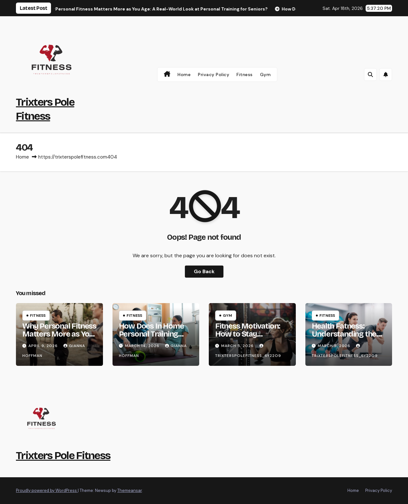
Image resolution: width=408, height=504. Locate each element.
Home (184, 74)
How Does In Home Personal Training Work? (151, 334)
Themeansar (129, 490)
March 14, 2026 (143, 345)
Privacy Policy (213, 74)
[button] (370, 74)
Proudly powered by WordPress (47, 490)
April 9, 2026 (43, 345)
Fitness (245, 74)
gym (265, 74)
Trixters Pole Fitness (63, 455)
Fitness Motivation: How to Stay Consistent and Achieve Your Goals (247, 338)
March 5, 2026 (238, 345)
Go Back (204, 271)
